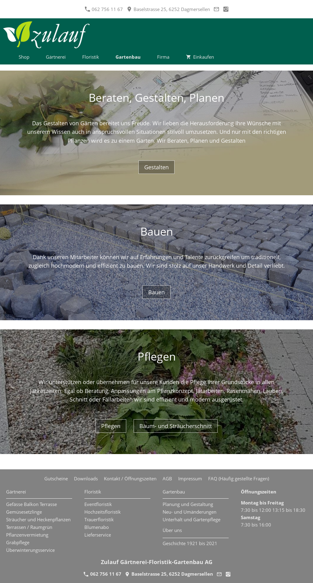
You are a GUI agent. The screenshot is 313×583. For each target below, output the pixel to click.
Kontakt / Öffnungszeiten (130, 478)
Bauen (156, 292)
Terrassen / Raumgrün (29, 527)
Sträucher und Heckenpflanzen (38, 519)
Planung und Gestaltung (188, 504)
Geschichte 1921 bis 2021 (190, 543)
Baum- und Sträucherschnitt (175, 426)
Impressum (190, 478)
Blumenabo (96, 527)
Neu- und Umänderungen (189, 512)
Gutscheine (56, 478)
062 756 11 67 (104, 9)
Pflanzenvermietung (27, 535)
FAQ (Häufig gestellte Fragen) (238, 478)
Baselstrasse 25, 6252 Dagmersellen (168, 9)
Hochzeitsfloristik (102, 512)
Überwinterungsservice (30, 550)
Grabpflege (17, 542)
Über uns (172, 530)
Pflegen (110, 426)
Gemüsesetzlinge (24, 512)
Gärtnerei (16, 492)
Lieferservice (97, 535)
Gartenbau (174, 492)
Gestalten (156, 167)
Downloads (86, 478)
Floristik (92, 492)
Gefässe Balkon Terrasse (31, 504)
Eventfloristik (98, 504)
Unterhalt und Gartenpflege (191, 519)
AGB (167, 478)
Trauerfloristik (99, 519)
